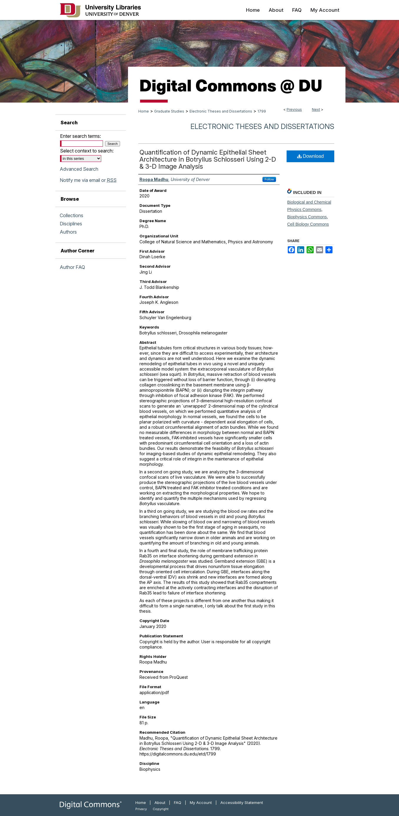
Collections (71, 215)
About (159, 802)
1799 (261, 111)
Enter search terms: (80, 136)
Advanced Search (79, 169)
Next (316, 109)
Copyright (161, 809)
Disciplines (71, 224)
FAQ (177, 802)
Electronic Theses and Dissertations (220, 111)
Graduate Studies (169, 111)
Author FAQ (72, 267)
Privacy (141, 809)
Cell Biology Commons (308, 224)
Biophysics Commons (307, 217)
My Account (201, 802)
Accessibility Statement (241, 802)
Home (143, 111)
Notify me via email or (88, 180)
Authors (68, 232)
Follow (269, 179)
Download (310, 156)
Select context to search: (87, 151)
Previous (294, 109)
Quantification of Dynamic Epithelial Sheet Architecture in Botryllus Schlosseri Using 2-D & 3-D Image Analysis (207, 159)
